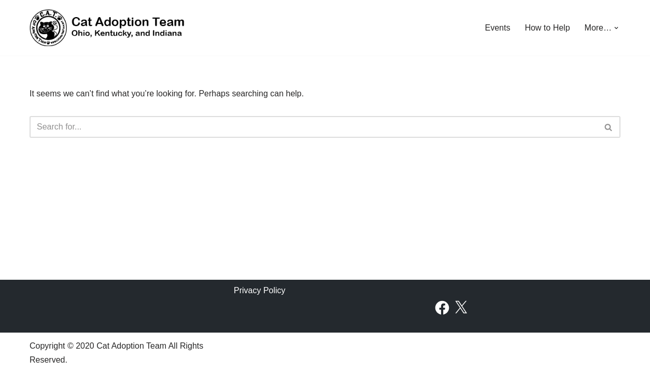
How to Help (547, 27)
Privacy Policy (260, 290)
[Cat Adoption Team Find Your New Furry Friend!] (107, 27)
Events (497, 27)
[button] (616, 28)
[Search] (313, 127)
